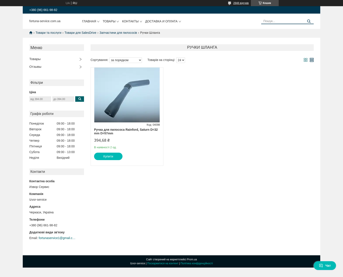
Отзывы (35, 66)
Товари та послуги (48, 32)
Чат (325, 266)
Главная (89, 21)
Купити (108, 156)
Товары (109, 21)
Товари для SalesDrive (80, 32)
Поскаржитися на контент (162, 263)
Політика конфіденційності (196, 263)
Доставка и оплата (161, 21)
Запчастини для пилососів (118, 32)
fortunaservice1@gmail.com (57, 238)
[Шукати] (309, 21)
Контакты (130, 21)
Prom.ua (192, 259)
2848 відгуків (241, 3)
